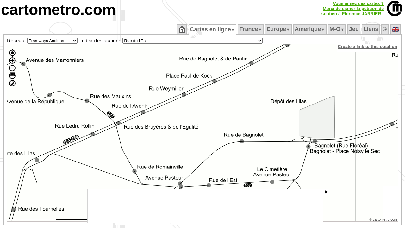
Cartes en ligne (212, 29)
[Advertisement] (205, 206)
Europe (278, 29)
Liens (371, 29)
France (251, 29)
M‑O (337, 29)
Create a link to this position (367, 46)
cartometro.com (58, 9)
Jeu (354, 29)
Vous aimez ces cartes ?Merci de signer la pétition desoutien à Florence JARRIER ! (352, 8)
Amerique (310, 29)
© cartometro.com (384, 220)
